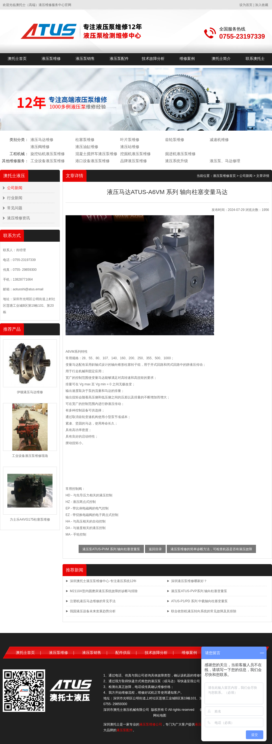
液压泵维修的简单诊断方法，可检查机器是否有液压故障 (211, 549)
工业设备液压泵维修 (47, 161)
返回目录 (155, 549)
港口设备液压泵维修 (92, 161)
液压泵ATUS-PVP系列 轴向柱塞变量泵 (199, 591)
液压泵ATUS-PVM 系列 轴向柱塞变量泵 (111, 549)
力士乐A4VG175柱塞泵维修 (30, 519)
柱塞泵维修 (84, 139)
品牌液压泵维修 (133, 161)
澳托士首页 (17, 58)
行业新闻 (14, 198)
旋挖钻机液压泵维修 (47, 154)
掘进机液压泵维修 (180, 154)
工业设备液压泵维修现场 (30, 456)
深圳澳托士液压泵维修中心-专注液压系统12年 (103, 581)
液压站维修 (129, 147)
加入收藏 (261, 5)
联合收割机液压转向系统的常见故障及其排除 (203, 611)
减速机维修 (219, 139)
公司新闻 (14, 188)
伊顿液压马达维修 (30, 392)
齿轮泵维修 (174, 139)
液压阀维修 (40, 147)
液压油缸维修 (86, 147)
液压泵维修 (51, 58)
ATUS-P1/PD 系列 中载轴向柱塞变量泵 (199, 601)
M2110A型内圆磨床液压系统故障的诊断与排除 (104, 591)
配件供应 (123, 652)
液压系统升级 (176, 161)
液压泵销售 (85, 58)
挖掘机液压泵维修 (135, 154)
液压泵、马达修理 (225, 161)
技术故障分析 (153, 58)
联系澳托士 (255, 58)
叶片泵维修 (129, 139)
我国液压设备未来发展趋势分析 (93, 611)
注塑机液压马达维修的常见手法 (93, 601)
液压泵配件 (119, 58)
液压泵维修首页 (224, 176)
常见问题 (14, 208)
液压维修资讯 (18, 218)
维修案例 (187, 58)
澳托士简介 (221, 58)
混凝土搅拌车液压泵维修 (96, 154)
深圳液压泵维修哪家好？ (189, 581)
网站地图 (159, 715)
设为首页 (245, 5)
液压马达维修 (41, 139)
